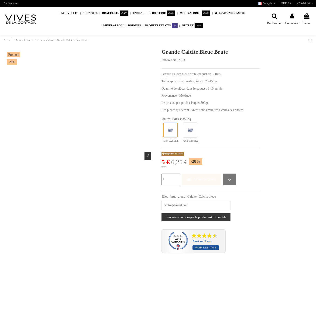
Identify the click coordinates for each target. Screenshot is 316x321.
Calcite (192, 196)
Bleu (165, 196)
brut (173, 196)
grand (181, 196)
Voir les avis (205, 247)
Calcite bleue (207, 196)
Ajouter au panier (201, 179)
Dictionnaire (10, 3)
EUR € (286, 3)
